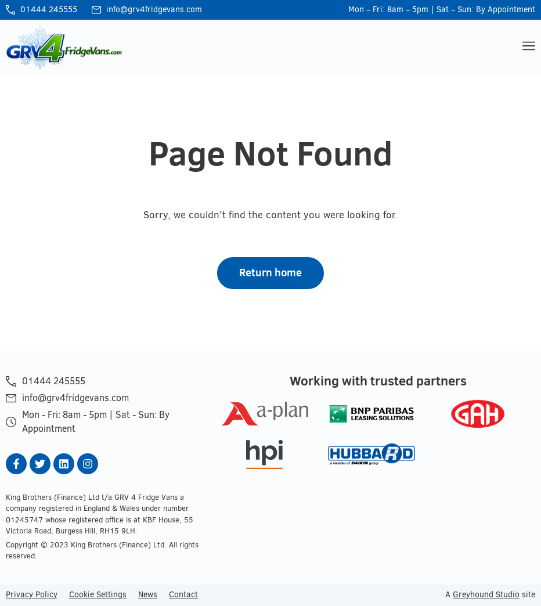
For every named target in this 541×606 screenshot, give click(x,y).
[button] (528, 47)
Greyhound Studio (486, 594)
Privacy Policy (31, 594)
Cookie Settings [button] (98, 594)
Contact (183, 594)
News (147, 594)
